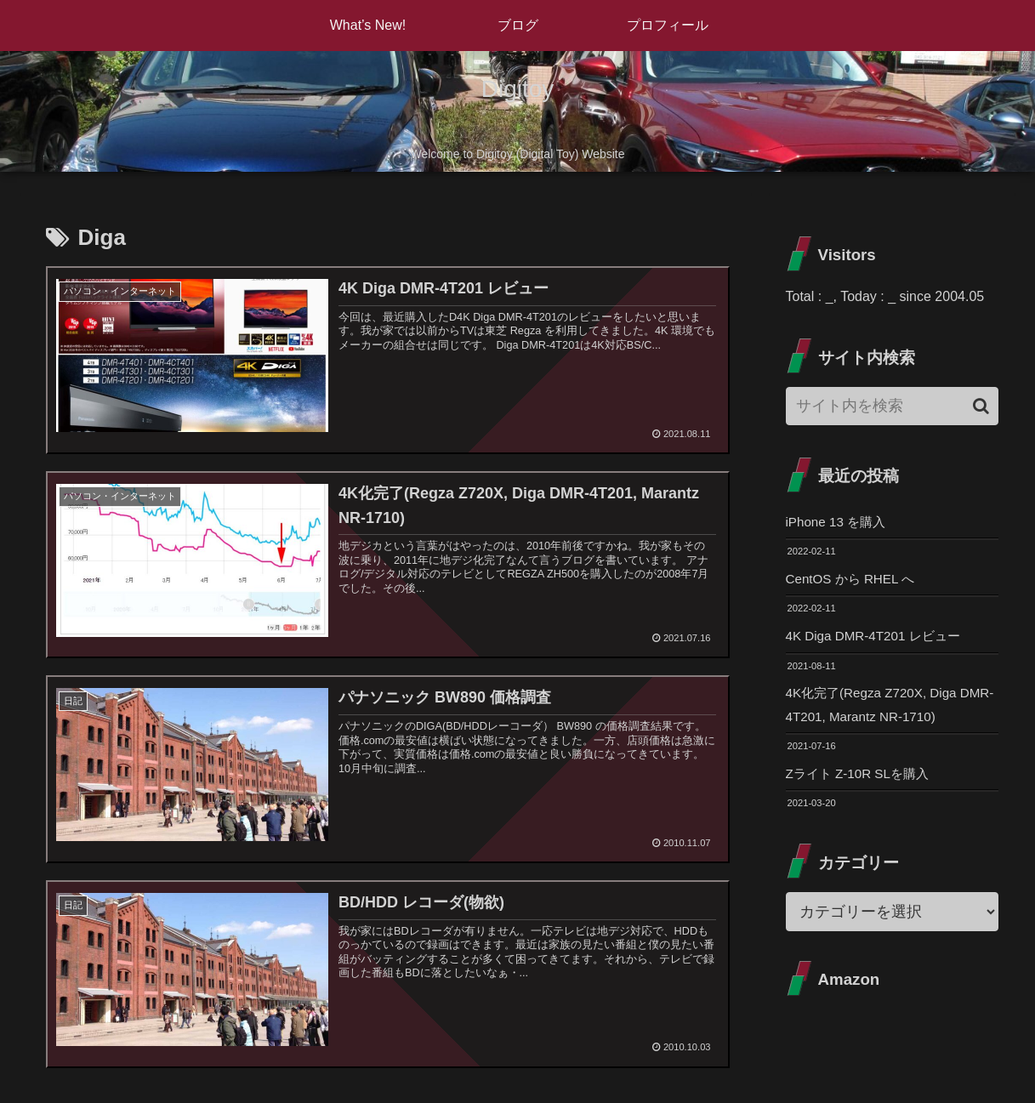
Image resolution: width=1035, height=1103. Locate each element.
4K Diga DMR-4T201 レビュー (878, 638)
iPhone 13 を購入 (839, 522)
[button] (981, 406)
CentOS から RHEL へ (854, 580)
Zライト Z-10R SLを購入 (862, 779)
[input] (892, 406)
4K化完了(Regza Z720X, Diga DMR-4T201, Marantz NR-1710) (883, 709)
